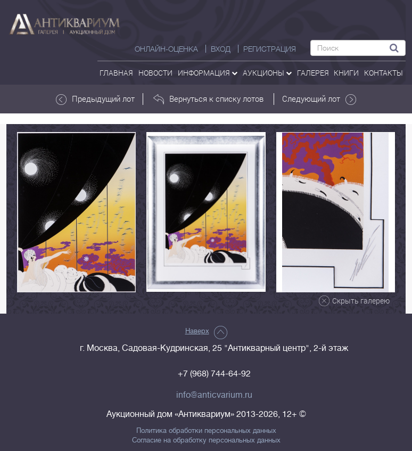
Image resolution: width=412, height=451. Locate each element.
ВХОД (220, 49)
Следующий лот (319, 99)
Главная (116, 73)
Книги (346, 73)
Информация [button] (207, 73)
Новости (155, 73)
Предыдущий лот (95, 99)
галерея (313, 73)
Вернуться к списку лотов (208, 99)
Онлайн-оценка (166, 49)
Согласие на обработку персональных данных (206, 440)
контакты (383, 73)
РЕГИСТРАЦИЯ (269, 49)
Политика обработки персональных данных (206, 430)
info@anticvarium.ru (214, 395)
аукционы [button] (267, 73)
